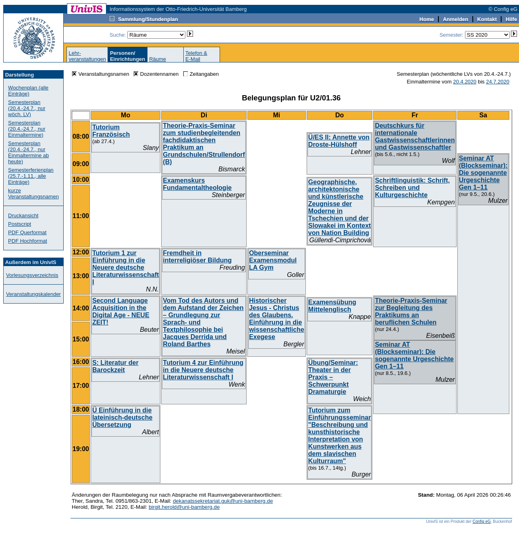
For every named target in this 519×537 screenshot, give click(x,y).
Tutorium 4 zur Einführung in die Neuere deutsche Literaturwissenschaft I (203, 370)
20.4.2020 (464, 82)
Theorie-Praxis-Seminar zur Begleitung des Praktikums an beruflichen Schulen (411, 311)
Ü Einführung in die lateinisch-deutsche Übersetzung (122, 417)
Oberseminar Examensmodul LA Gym (273, 260)
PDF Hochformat (27, 241)
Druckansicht (23, 215)
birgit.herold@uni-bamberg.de (184, 507)
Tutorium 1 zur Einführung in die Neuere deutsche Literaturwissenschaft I (125, 267)
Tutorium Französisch (111, 131)
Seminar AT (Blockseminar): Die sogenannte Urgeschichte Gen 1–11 (483, 173)
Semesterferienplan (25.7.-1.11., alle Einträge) (31, 176)
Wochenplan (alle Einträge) (28, 91)
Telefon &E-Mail (196, 56)
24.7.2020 (497, 82)
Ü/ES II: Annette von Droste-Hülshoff (339, 141)
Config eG (482, 521)
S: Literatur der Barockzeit (115, 366)
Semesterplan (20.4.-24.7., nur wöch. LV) (27, 108)
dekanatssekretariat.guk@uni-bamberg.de (223, 501)
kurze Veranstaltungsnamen (33, 193)
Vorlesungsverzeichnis (32, 275)
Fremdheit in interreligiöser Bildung (197, 257)
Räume (157, 59)
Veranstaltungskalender (33, 294)
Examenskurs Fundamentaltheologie (197, 184)
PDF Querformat (27, 232)
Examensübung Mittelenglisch (332, 306)
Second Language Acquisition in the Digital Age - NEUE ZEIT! (120, 311)
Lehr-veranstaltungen (87, 56)
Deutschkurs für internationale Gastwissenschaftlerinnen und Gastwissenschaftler (415, 136)
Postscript (19, 224)
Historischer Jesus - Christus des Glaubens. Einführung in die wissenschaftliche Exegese (276, 318)
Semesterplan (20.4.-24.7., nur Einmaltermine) (27, 129)
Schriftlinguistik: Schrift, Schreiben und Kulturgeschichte (412, 187)
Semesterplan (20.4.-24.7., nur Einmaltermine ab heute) (28, 152)
